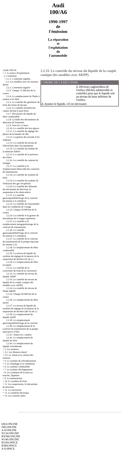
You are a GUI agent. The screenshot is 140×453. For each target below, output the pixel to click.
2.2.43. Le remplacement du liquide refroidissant (18, 345)
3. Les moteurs (12, 349)
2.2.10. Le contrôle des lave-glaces (22, 128)
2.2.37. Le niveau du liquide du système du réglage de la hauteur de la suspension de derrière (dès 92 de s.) (21, 308)
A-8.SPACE (8, 448)
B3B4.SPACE (9, 445)
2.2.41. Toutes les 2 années (19, 334)
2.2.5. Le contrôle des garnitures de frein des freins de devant (21, 103)
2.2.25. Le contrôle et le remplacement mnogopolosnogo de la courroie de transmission (20, 224)
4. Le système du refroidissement (20, 360)
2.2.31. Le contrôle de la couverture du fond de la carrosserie (20, 269)
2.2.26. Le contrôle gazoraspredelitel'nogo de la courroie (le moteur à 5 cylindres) (20, 233)
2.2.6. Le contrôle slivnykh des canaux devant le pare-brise (19, 109)
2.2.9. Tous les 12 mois (17, 125)
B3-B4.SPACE (9, 442)
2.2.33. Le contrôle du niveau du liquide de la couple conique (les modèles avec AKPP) (20, 282)
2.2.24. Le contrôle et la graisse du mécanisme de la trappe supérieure (21, 217)
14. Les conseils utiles (15, 395)
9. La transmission (13, 378)
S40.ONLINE (9, 427)
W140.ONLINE (10, 439)
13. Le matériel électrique (17, 392)
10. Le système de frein (16, 381)
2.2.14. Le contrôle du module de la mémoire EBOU (20, 150)
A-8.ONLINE (9, 430)
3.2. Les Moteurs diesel (16, 352)
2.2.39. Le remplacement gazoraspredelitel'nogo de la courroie (20, 321)
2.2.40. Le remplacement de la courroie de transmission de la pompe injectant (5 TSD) (20, 329)
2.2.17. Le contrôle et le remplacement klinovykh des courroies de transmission (21, 169)
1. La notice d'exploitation (17, 73)
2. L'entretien (10, 76)
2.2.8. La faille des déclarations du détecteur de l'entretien (21, 121)
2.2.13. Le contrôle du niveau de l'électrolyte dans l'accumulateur (20, 144)
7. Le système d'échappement (18, 369)
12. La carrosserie (13, 389)
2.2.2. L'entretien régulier (18, 87)
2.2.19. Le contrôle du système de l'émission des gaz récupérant (20, 182)
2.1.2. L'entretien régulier (18, 78)
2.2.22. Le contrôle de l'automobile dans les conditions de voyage (21, 205)
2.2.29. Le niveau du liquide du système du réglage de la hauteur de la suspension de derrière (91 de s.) (21, 256)
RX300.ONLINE (10, 436)
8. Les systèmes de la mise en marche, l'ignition (18, 374)
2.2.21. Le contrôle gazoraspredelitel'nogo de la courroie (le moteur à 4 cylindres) (20, 198)
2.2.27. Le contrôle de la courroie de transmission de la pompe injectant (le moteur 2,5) (20, 241)
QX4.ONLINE (9, 423)
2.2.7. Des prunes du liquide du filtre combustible (19, 115)
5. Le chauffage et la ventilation (20, 363)
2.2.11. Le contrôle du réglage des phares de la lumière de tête (20, 132)
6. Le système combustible (17, 366)
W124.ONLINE (10, 433)
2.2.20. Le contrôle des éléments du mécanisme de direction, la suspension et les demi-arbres (20, 189)
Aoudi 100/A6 (9, 70)
